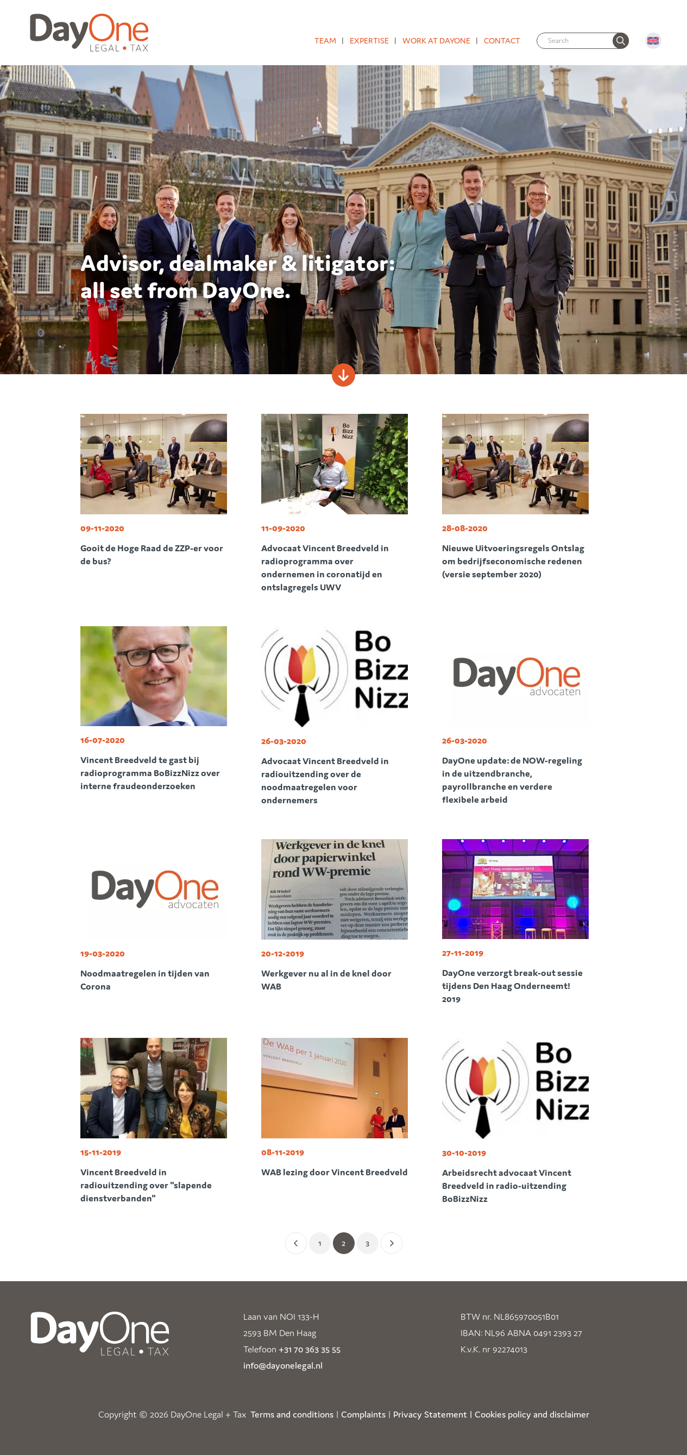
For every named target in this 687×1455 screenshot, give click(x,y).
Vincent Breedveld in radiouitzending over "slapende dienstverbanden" (146, 1185)
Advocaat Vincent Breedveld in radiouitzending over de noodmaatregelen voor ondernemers (325, 780)
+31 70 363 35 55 (310, 1349)
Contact (502, 40)
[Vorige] (296, 1243)
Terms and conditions (291, 1414)
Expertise (369, 40)
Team (325, 40)
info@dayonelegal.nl (283, 1365)
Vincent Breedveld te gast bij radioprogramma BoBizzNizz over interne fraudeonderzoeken (150, 773)
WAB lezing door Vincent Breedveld (334, 1172)
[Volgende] (391, 1243)
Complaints (363, 1414)
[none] (621, 41)
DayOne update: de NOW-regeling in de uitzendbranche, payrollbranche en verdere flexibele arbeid (512, 779)
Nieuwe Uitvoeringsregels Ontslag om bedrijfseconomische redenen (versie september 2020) (513, 561)
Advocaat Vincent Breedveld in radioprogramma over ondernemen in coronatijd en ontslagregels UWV (325, 567)
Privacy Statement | (432, 1414)
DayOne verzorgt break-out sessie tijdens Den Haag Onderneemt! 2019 (512, 986)
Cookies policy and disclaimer (532, 1414)
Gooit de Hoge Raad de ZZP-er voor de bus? (151, 554)
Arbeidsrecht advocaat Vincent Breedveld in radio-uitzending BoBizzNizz (506, 1186)
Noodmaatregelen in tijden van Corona (145, 979)
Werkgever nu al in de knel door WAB (326, 979)
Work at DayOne (436, 40)
